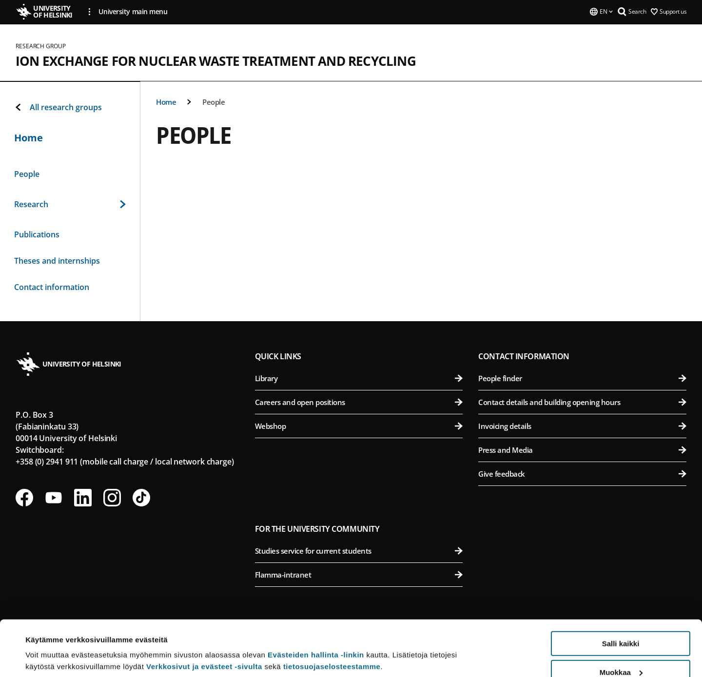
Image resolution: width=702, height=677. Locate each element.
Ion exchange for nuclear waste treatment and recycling (216, 61)
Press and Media (582, 450)
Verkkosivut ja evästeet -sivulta (204, 619)
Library (359, 378)
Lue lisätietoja (50, 645)
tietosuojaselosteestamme (332, 619)
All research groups (58, 107)
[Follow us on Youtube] (53, 497)
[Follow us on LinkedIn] (83, 497)
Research (70, 204)
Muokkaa (621, 624)
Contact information (51, 287)
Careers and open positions (359, 402)
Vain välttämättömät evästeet (620, 653)
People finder (582, 378)
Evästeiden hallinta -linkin (316, 607)
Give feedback (582, 474)
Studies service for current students (359, 551)
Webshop (359, 426)
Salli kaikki (621, 596)
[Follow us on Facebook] (24, 497)
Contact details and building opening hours (582, 402)
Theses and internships (57, 260)
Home (166, 102)
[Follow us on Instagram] (112, 497)
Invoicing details (582, 426)
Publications (36, 234)
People (213, 102)
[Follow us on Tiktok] (141, 497)
